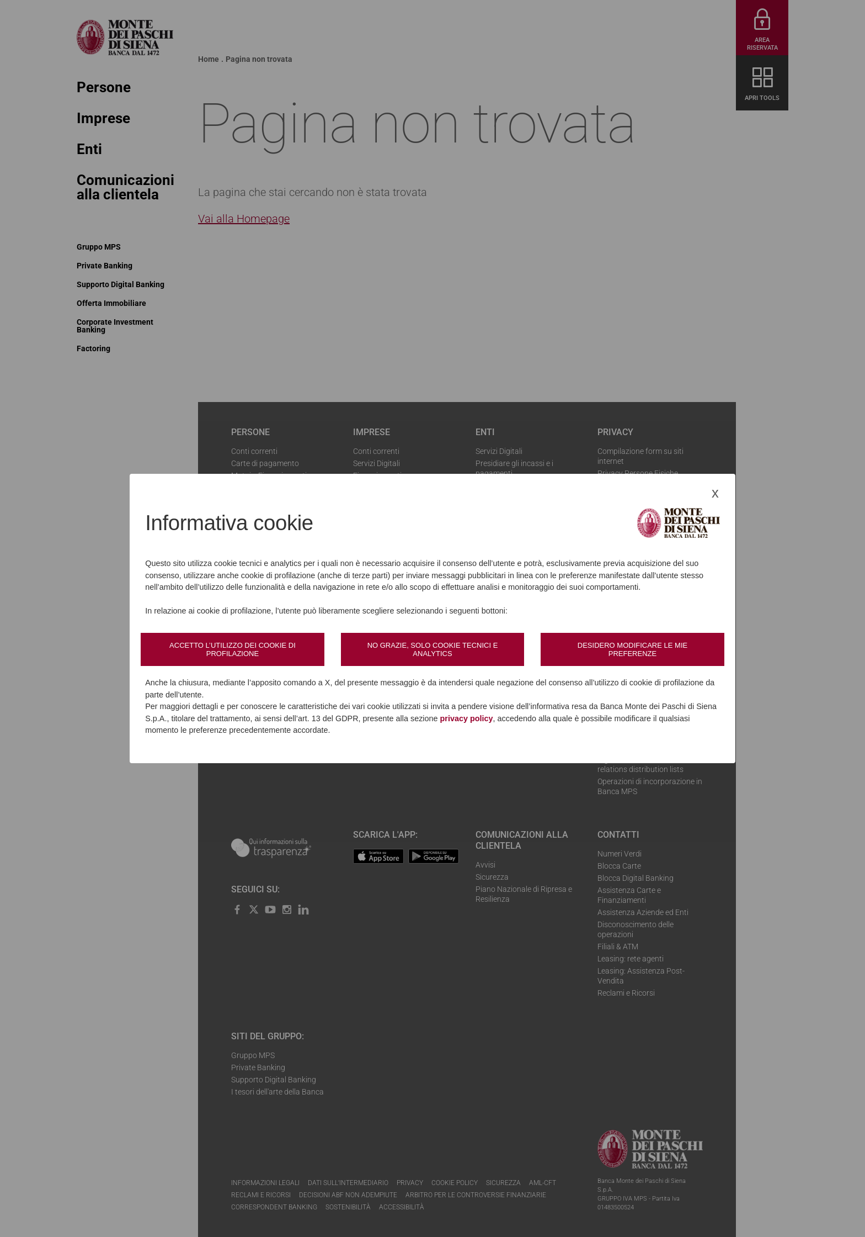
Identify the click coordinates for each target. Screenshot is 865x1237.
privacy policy (466, 718)
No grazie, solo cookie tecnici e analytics (432, 649)
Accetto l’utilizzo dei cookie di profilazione (232, 649)
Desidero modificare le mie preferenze (632, 649)
